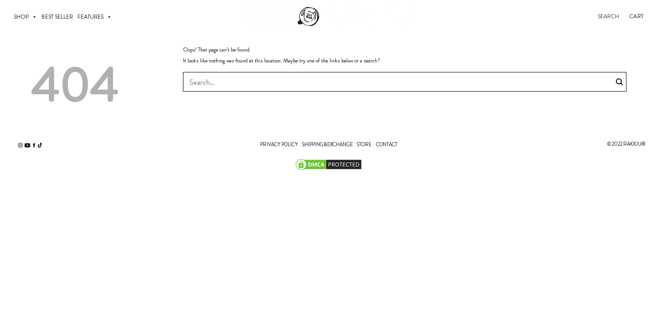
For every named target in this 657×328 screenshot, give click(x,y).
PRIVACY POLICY (279, 144)
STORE (363, 144)
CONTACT (386, 144)
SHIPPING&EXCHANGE (327, 144)
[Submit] (619, 82)
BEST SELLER (57, 16)
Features (95, 16)
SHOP (25, 16)
